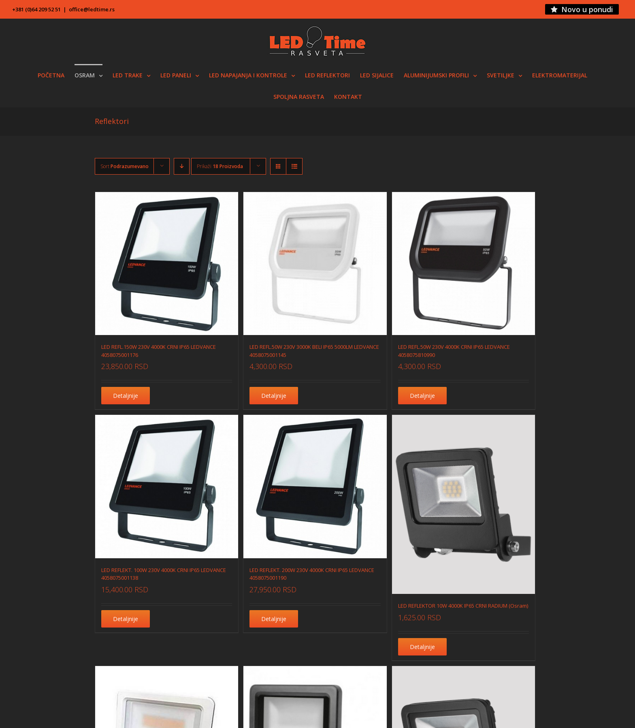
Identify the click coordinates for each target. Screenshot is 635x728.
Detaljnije (125, 395)
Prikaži (220, 166)
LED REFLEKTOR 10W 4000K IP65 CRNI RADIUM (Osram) (463, 605)
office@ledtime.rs (92, 9)
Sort (124, 166)
